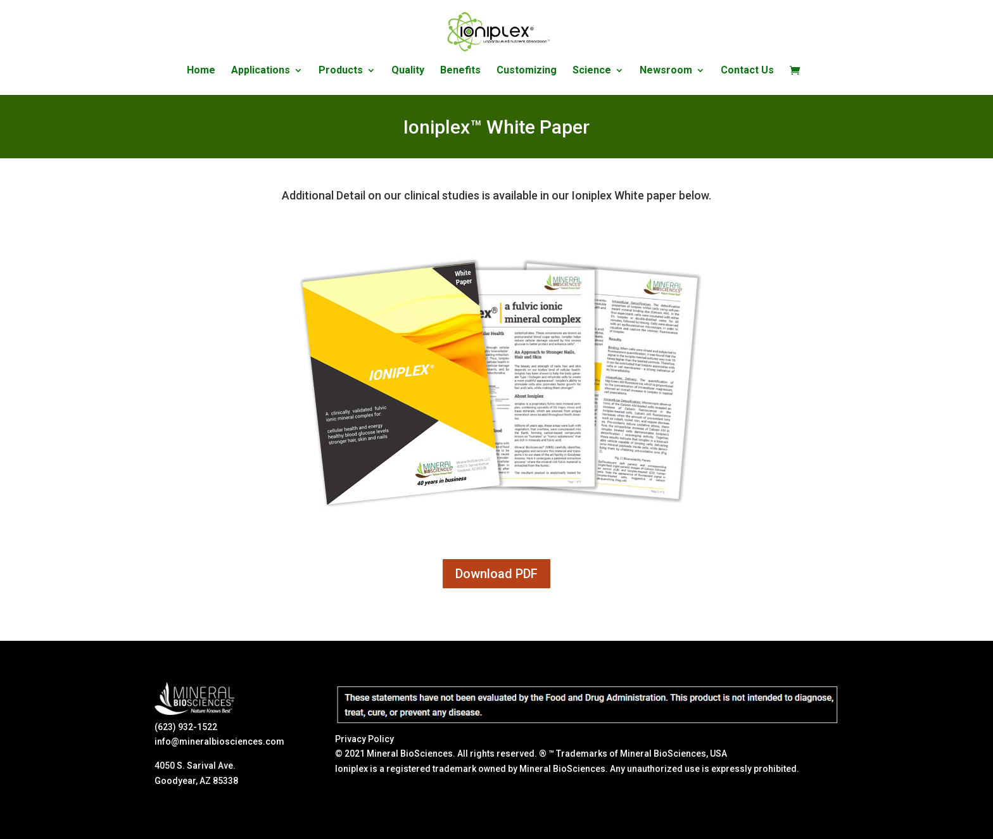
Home (201, 71)
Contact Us (747, 71)
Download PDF (496, 573)
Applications (260, 71)
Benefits (460, 71)
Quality (407, 71)
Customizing (526, 71)
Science (591, 71)
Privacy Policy (364, 739)
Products (341, 71)
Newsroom (666, 71)
